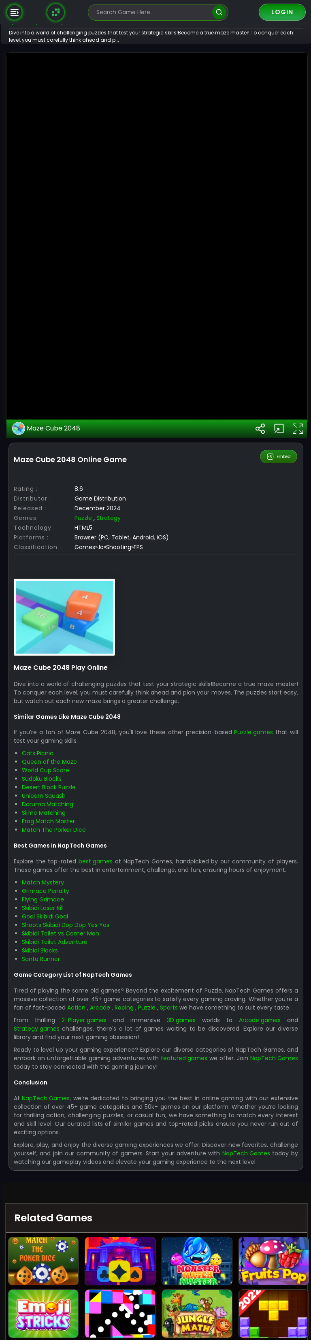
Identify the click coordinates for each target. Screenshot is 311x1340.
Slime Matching (69, 1093)
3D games (192, 1317)
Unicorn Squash (69, 1076)
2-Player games (103, 1317)
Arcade (185, 1296)
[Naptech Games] (55, 12)
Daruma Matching (72, 1085)
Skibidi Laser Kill (68, 1197)
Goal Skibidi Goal (70, 1206)
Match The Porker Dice (79, 1110)
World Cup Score (70, 1051)
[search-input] (152, 12)
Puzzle (108, 799)
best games (121, 1142)
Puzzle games (279, 1013)
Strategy (133, 799)
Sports (262, 1296)
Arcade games (263, 1317)
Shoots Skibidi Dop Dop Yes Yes (90, 1214)
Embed (279, 737)
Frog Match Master (73, 1102)
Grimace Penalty (70, 1180)
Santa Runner (66, 1248)
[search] (219, 12)
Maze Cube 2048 (72, 709)
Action (159, 1296)
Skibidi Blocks (65, 1240)
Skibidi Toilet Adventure (80, 1231)
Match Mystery (68, 1171)
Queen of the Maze (74, 1042)
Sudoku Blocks (67, 1059)
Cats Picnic (63, 1034)
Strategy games (62, 1326)
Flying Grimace (68, 1188)
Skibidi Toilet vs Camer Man (85, 1223)
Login (282, 12)
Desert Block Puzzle (74, 1068)
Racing (212, 1296)
